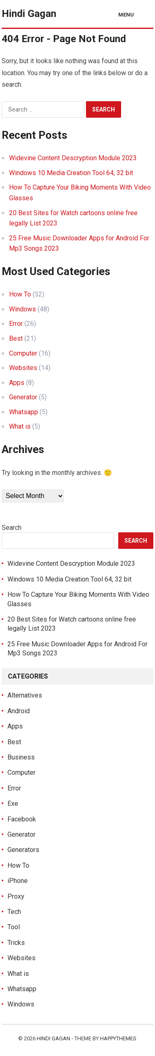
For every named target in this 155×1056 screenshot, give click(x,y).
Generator (23, 397)
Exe (12, 803)
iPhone (17, 881)
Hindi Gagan (29, 13)
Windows (22, 309)
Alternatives (24, 695)
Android (18, 711)
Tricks (16, 943)
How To (20, 294)
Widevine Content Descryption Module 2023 (73, 158)
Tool (13, 927)
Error (16, 323)
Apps (16, 383)
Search (11, 528)
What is (20, 426)
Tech (14, 912)
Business (21, 757)
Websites (23, 368)
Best (16, 338)
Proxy (15, 896)
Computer (23, 353)
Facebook (21, 819)
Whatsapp (23, 412)
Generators (23, 850)
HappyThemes (118, 1038)
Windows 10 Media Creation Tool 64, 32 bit (71, 173)
